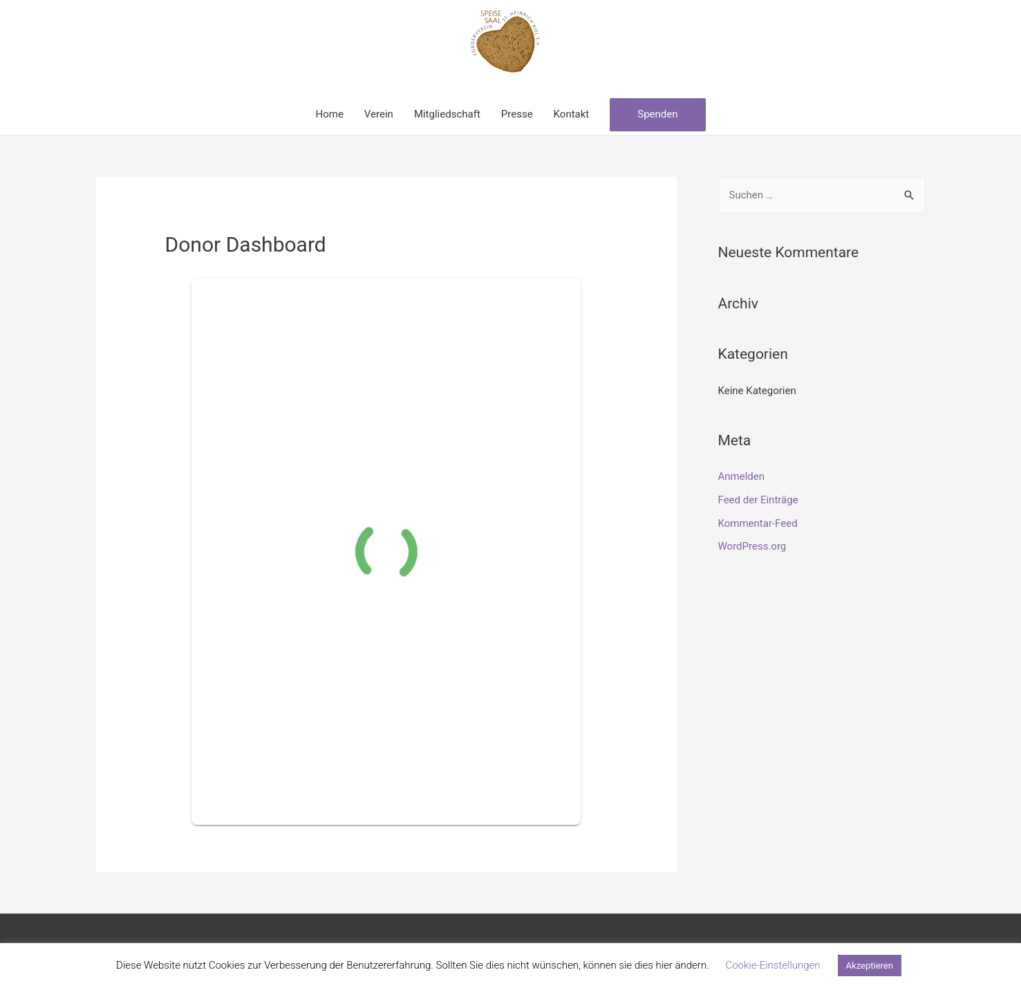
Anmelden (741, 476)
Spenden (657, 114)
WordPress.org (752, 546)
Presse (517, 114)
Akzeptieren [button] (869, 965)
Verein (378, 114)
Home (329, 114)
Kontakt (572, 114)
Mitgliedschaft (447, 114)
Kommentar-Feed (758, 523)
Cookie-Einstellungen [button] (772, 965)
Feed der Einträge (758, 500)
